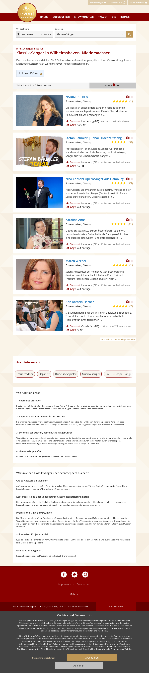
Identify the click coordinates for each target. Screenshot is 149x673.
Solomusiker (61, 16)
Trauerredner (24, 374)
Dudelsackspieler (65, 374)
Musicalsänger (91, 374)
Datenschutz (84, 584)
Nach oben (116, 606)
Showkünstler (84, 16)
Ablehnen (79, 665)
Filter (113, 85)
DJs (114, 16)
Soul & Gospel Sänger (119, 374)
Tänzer (102, 16)
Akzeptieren (92, 657)
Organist (44, 374)
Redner (125, 16)
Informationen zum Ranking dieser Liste (118, 339)
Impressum (64, 584)
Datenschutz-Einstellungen (43, 658)
